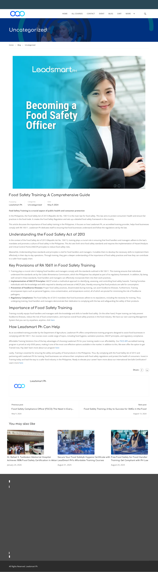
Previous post (17, 404)
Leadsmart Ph (15, 205)
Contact (91, 13)
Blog (111, 13)
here (53, 320)
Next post (142, 404)
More (128, 13)
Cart (119, 13)
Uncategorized (30, 45)
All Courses (77, 13)
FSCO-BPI (124, 341)
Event (101, 13)
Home (65, 13)
